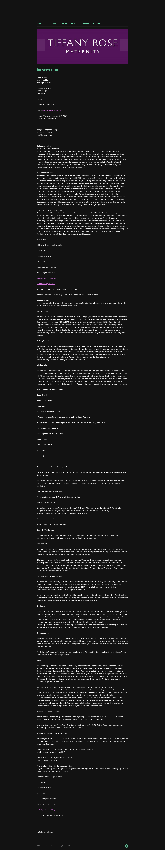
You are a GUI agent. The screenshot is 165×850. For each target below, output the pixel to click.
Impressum (57, 846)
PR (46, 24)
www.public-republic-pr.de (46, 284)
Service (86, 24)
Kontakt (96, 24)
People (55, 24)
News (39, 24)
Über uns (74, 24)
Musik (64, 24)
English (71, 846)
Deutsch (65, 846)
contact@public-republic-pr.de (52, 111)
